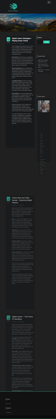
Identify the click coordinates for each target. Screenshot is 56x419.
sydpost (14, 43)
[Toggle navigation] (49, 2)
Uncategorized (21, 43)
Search (40, 37)
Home (47, 22)
